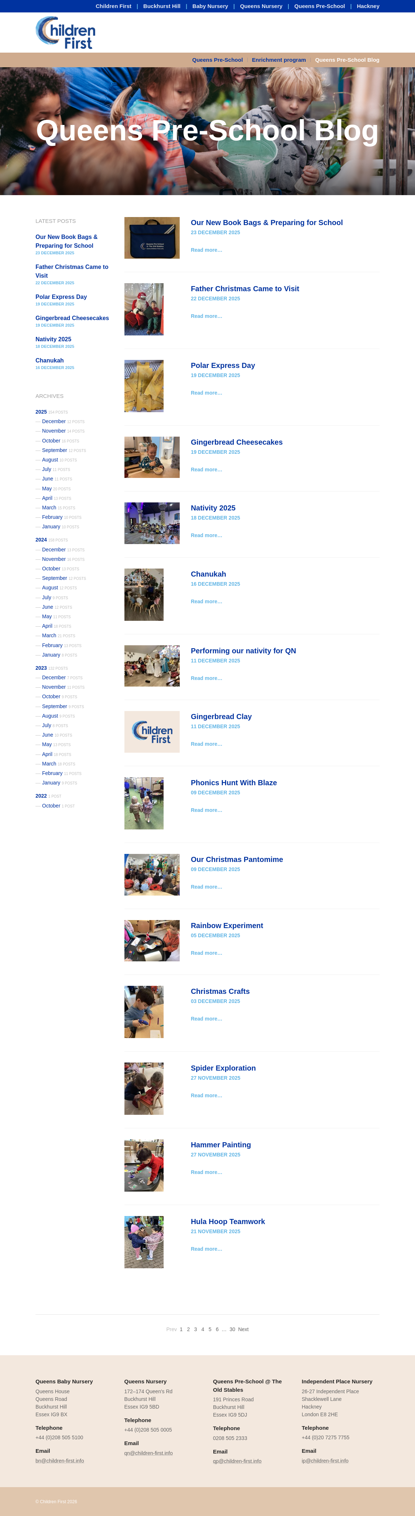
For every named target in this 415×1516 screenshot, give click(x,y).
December (63, 421)
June (57, 479)
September (64, 450)
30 (232, 1329)
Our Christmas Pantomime (237, 859)
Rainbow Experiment (227, 926)
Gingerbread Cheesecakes (237, 442)
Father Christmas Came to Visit (245, 289)
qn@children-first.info (148, 1453)
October (60, 441)
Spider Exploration (223, 1068)
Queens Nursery (261, 6)
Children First (114, 6)
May (56, 488)
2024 (51, 540)
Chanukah (208, 574)
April (56, 498)
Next (243, 1329)
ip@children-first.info (325, 1461)
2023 (51, 668)
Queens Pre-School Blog (347, 60)
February (62, 517)
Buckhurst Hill (162, 6)
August (59, 460)
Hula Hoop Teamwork (228, 1221)
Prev (172, 1329)
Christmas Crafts (220, 991)
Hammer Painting (221, 1145)
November (63, 431)
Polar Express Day (223, 365)
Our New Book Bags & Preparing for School (267, 223)
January (60, 526)
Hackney (368, 6)
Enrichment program (279, 60)
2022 (48, 796)
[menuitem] (219, 60)
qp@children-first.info (237, 1461)
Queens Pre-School (319, 6)
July (56, 469)
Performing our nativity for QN (243, 651)
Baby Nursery (210, 6)
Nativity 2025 (213, 508)
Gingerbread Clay (221, 717)
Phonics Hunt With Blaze (234, 783)
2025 (51, 412)
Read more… (206, 250)
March (58, 507)
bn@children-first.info (59, 1461)
